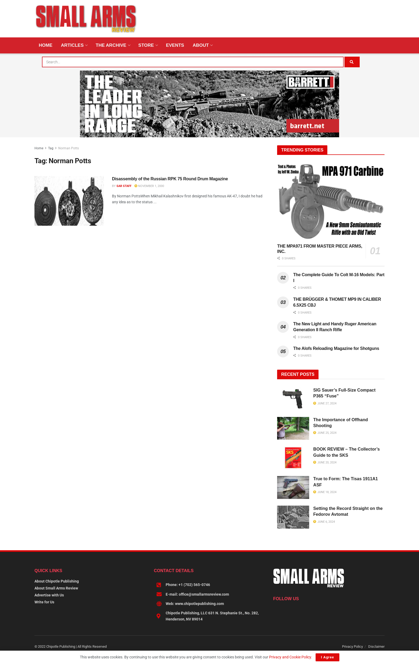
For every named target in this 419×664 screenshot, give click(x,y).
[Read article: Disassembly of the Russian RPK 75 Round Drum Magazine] (69, 201)
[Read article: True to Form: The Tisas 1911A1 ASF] (293, 487)
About (201, 45)
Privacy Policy (352, 647)
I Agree (327, 657)
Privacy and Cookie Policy (290, 657)
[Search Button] (352, 62)
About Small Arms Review (56, 588)
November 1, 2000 (149, 186)
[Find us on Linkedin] (285, 610)
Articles (72, 45)
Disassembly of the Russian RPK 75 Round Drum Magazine (170, 179)
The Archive (111, 45)
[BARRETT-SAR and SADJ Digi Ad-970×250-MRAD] (209, 103)
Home (45, 45)
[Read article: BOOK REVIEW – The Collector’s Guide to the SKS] (293, 457)
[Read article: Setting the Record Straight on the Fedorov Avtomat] (293, 517)
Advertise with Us (49, 595)
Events (175, 45)
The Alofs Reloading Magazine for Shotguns (336, 348)
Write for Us (44, 602)
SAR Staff (124, 186)
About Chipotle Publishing (56, 581)
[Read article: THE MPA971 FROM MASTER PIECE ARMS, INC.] (331, 201)
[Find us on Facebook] (275, 610)
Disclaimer (376, 647)
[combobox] (193, 62)
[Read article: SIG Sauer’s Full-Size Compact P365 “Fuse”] (293, 398)
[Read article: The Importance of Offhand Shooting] (293, 428)
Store (146, 45)
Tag (50, 148)
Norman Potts (68, 148)
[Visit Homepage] (86, 19)
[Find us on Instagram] (295, 610)
